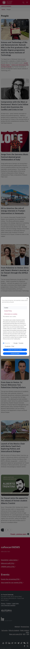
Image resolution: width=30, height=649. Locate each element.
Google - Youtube (18, 343)
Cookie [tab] (6, 307)
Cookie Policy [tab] (8, 311)
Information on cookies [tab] (10, 314)
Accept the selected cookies (15, 349)
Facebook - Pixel (9, 346)
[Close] (27, 298)
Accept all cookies (15, 353)
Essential (7, 343)
